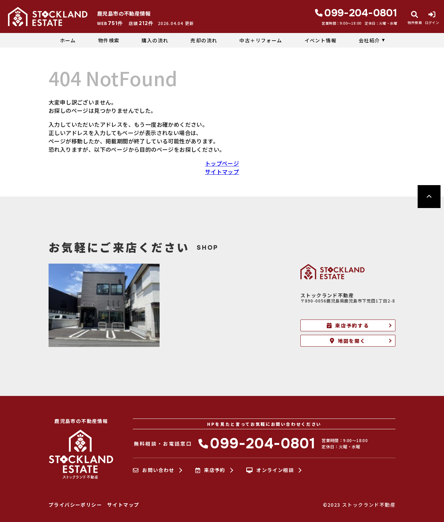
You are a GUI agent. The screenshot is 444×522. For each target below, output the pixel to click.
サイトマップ (222, 171)
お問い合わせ (153, 470)
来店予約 (210, 470)
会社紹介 (369, 40)
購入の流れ (155, 40)
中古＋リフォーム (260, 40)
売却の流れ (203, 40)
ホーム (68, 40)
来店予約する (348, 325)
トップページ (222, 163)
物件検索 (109, 40)
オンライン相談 (270, 470)
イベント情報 (320, 40)
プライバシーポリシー (75, 504)
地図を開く (348, 340)
